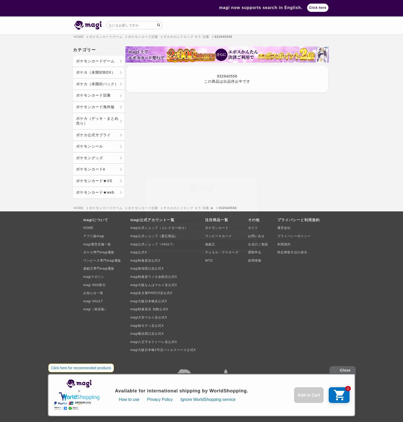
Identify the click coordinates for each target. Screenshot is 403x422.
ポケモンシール (89, 146)
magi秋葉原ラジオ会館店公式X (153, 277)
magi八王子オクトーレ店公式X (153, 342)
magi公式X (138, 252)
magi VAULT (93, 301)
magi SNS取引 (94, 285)
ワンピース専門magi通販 (102, 260)
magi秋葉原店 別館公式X (149, 309)
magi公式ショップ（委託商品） (154, 236)
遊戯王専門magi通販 (98, 268)
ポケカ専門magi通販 (98, 252)
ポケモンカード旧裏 (93, 95)
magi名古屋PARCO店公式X (151, 293)
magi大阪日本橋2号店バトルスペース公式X (163, 350)
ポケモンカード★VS (94, 181)
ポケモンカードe (90, 169)
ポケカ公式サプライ (93, 135)
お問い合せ (256, 236)
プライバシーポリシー (294, 236)
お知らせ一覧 (93, 293)
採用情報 (254, 260)
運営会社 (284, 228)
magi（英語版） (95, 309)
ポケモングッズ (89, 158)
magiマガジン (93, 277)
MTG (209, 260)
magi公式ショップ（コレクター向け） (159, 228)
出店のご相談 (258, 244)
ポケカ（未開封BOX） (95, 72)
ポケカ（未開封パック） (97, 84)
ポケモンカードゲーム (95, 61)
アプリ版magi (93, 236)
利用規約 (284, 244)
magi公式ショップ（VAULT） (153, 244)
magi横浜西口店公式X (147, 333)
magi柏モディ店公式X (147, 326)
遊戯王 (210, 244)
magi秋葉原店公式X (145, 260)
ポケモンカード (216, 228)
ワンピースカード (218, 236)
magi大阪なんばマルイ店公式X (153, 285)
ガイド (253, 228)
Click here (317, 8)
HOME (88, 228)
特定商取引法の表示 (292, 252)
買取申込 (254, 252)
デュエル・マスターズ (222, 252)
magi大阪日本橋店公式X (148, 301)
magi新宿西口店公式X (147, 268)
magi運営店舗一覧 (97, 244)
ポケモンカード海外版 (95, 107)
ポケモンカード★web (95, 192)
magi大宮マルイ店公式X (148, 317)
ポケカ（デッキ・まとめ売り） (97, 121)
